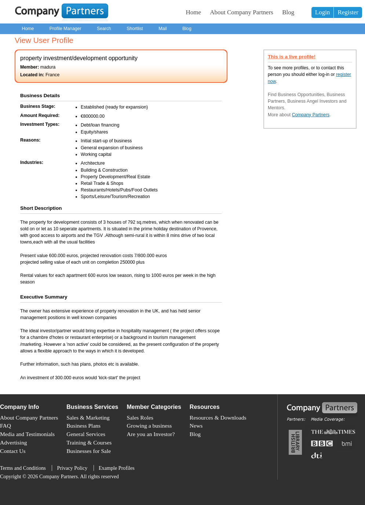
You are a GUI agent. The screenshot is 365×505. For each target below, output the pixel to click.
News (196, 425)
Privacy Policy (72, 468)
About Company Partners (241, 12)
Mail (162, 28)
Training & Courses (89, 442)
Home (193, 12)
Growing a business (149, 425)
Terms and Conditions (23, 468)
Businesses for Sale (88, 451)
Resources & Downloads (218, 417)
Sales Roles (140, 417)
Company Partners (311, 114)
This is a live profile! (291, 56)
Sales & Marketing (88, 417)
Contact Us (13, 451)
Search (104, 28)
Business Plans (83, 425)
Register (347, 12)
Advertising (13, 442)
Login (322, 12)
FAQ (5, 425)
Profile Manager (65, 28)
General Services (85, 434)
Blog (288, 12)
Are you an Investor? (151, 434)
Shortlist (135, 28)
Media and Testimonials (27, 434)
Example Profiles (117, 468)
